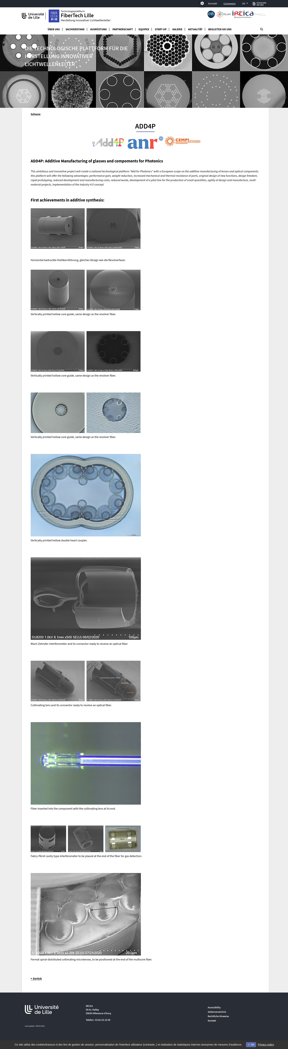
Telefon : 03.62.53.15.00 (98, 1020)
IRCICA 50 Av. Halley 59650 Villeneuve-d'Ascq (98, 1009)
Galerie (177, 29)
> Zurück (36, 979)
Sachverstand (75, 29)
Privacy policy (266, 1044)
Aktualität (195, 29)
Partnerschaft (122, 29)
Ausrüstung (98, 29)
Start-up (160, 29)
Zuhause (36, 114)
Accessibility (214, 1007)
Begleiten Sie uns (220, 29)
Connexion (230, 3)
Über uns (54, 29)
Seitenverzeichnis (217, 1012)
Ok (251, 1044)
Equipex (144, 29)
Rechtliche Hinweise (218, 1016)
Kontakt (212, 3)
